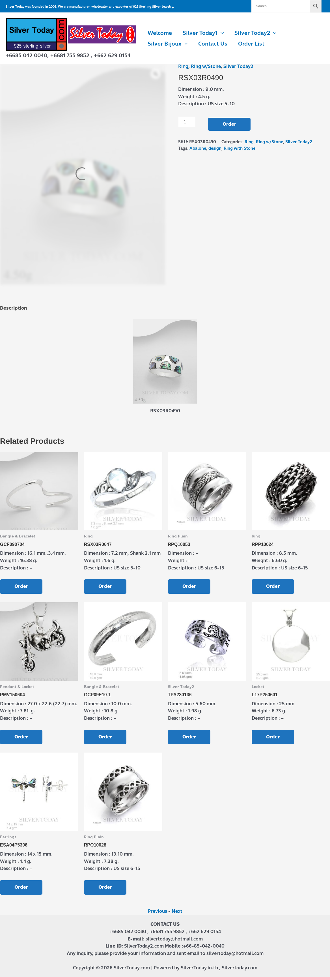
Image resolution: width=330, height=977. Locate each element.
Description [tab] (13, 308)
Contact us (212, 44)
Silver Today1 (203, 33)
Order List (251, 44)
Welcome (160, 33)
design (214, 148)
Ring (183, 66)
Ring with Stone (239, 148)
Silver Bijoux (167, 43)
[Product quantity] (187, 122)
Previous (157, 911)
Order (229, 124)
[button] (221, 33)
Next (177, 911)
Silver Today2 (255, 33)
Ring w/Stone (206, 66)
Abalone (197, 148)
